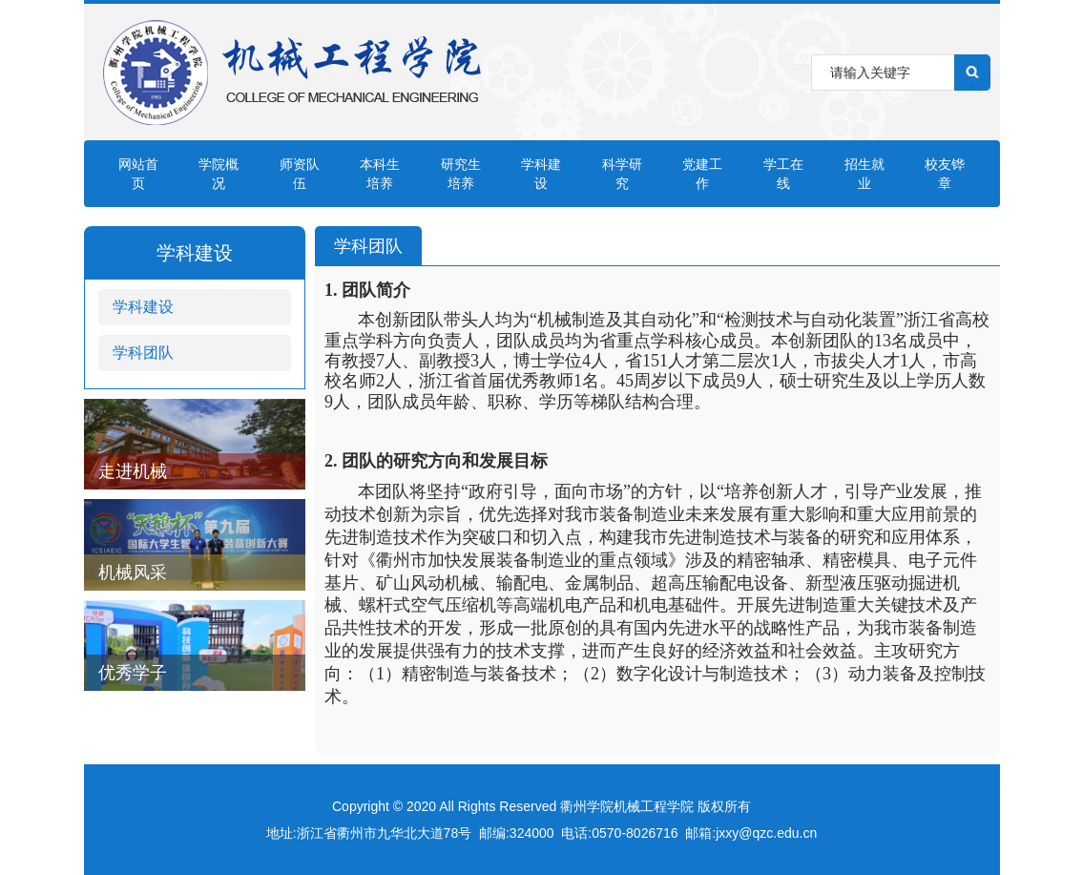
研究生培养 (461, 173)
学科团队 (143, 352)
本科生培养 (380, 173)
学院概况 (218, 173)
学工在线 (783, 173)
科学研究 (622, 173)
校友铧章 (945, 173)
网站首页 (138, 173)
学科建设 (541, 173)
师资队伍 (300, 173)
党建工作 (702, 173)
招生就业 (864, 173)
